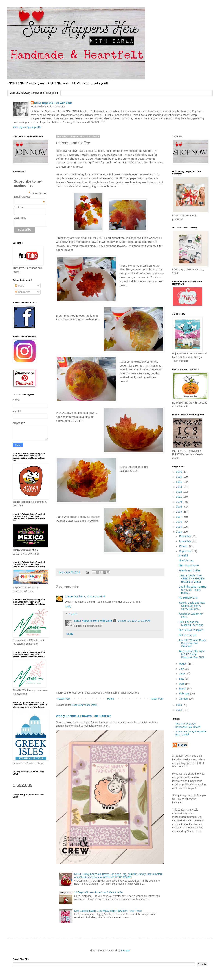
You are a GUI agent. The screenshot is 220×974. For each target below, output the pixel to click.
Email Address (29, 196)
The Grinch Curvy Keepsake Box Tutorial (188, 725)
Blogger (125, 950)
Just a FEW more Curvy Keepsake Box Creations (192, 643)
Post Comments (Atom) (85, 704)
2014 (179, 531)
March (183, 688)
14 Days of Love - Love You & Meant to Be (98, 892)
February (184, 693)
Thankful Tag (186, 560)
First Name (20, 207)
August (183, 663)
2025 (179, 476)
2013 (179, 704)
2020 (179, 501)
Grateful (183, 555)
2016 (179, 521)
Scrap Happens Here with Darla (53, 102)
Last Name (20, 217)
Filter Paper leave (189, 565)
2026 (179, 471)
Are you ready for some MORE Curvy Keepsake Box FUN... (192, 654)
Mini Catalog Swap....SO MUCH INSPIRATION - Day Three (108, 910)
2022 (179, 491)
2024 (179, 481)
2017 (179, 516)
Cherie (69, 596)
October (184, 546)
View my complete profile (27, 127)
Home (110, 698)
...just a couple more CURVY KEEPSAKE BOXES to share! (192, 578)
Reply (68, 606)
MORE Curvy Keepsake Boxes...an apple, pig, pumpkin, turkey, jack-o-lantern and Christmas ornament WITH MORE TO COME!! (118, 876)
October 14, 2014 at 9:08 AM (134, 620)
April (182, 683)
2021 (179, 496)
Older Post (157, 698)
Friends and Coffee (189, 570)
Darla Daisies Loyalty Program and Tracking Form (34, 93)
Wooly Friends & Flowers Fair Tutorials (83, 716)
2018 (179, 511)
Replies (73, 614)
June (182, 673)
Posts (19, 285)
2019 (179, 506)
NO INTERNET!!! (188, 597)
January (184, 698)
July (181, 668)
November (185, 541)
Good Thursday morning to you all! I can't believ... (192, 589)
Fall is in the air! (188, 635)
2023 (179, 486)
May (182, 678)
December (185, 536)
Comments (22, 292)
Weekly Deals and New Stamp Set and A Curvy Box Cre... (192, 605)
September (185, 551)
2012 (179, 709)
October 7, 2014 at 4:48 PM (89, 596)
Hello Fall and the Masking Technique (191, 623)
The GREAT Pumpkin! (191, 630)
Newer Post (63, 698)
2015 (179, 526)
